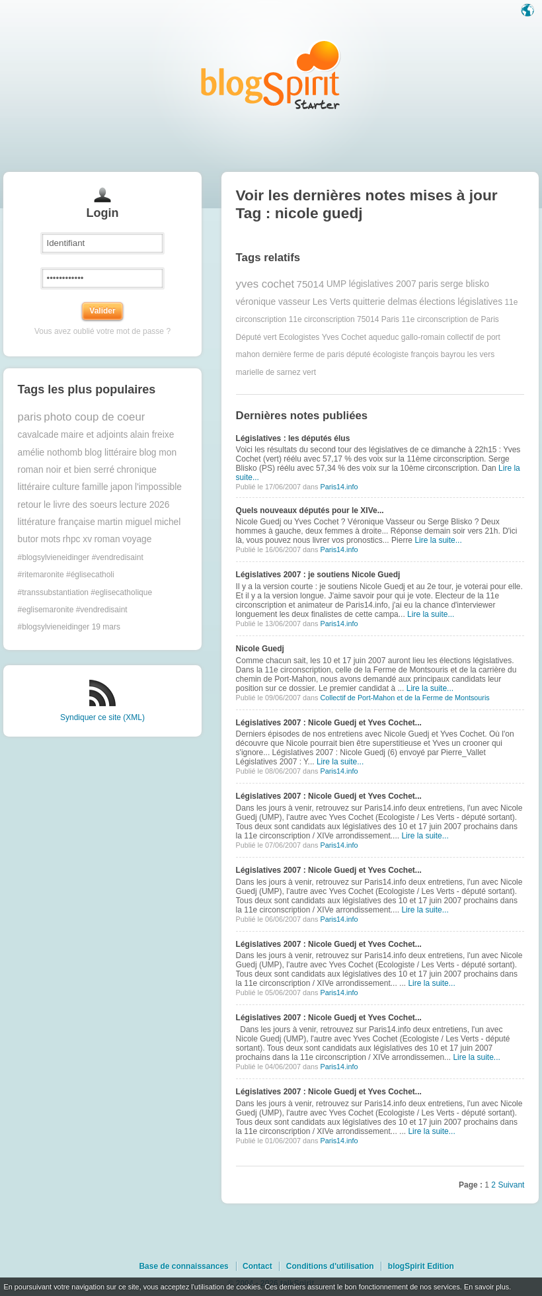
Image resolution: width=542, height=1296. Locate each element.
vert (309, 372)
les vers (480, 354)
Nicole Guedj (260, 648)
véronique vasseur (273, 302)
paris (30, 417)
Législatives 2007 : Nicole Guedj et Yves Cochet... (329, 722)
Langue (529, 11)
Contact (257, 1266)
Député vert (256, 337)
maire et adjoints (94, 435)
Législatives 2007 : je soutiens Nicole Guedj (318, 574)
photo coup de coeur (94, 417)
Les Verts (332, 302)
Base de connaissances (183, 1266)
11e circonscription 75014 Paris (344, 319)
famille (95, 487)
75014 (311, 284)
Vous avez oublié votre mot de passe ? (102, 331)
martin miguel (124, 522)
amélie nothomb (50, 453)
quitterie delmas (385, 302)
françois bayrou (437, 354)
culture (65, 487)
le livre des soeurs (80, 505)
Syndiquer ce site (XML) (102, 717)
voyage (137, 539)
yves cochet (265, 284)
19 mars (106, 626)
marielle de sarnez (268, 372)
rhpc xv (77, 539)
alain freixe (152, 435)
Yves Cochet (344, 337)
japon (121, 487)
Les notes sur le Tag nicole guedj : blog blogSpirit (271, 74)
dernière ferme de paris (303, 354)
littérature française (56, 522)
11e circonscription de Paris (449, 319)
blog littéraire (111, 453)
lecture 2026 (145, 505)
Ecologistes (299, 337)
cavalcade (38, 435)
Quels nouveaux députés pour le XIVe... (310, 510)
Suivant (511, 1185)
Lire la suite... (437, 540)
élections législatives (460, 302)
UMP (337, 284)
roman (107, 539)
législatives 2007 (382, 284)
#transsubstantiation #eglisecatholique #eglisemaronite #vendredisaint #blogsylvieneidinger (85, 610)
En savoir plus (486, 1287)
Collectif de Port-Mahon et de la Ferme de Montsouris (404, 698)
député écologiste (377, 354)
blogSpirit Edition (421, 1266)
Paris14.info (339, 487)
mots (50, 539)
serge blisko (464, 284)
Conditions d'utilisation (330, 1266)
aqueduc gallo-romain (406, 337)
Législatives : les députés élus (293, 438)
